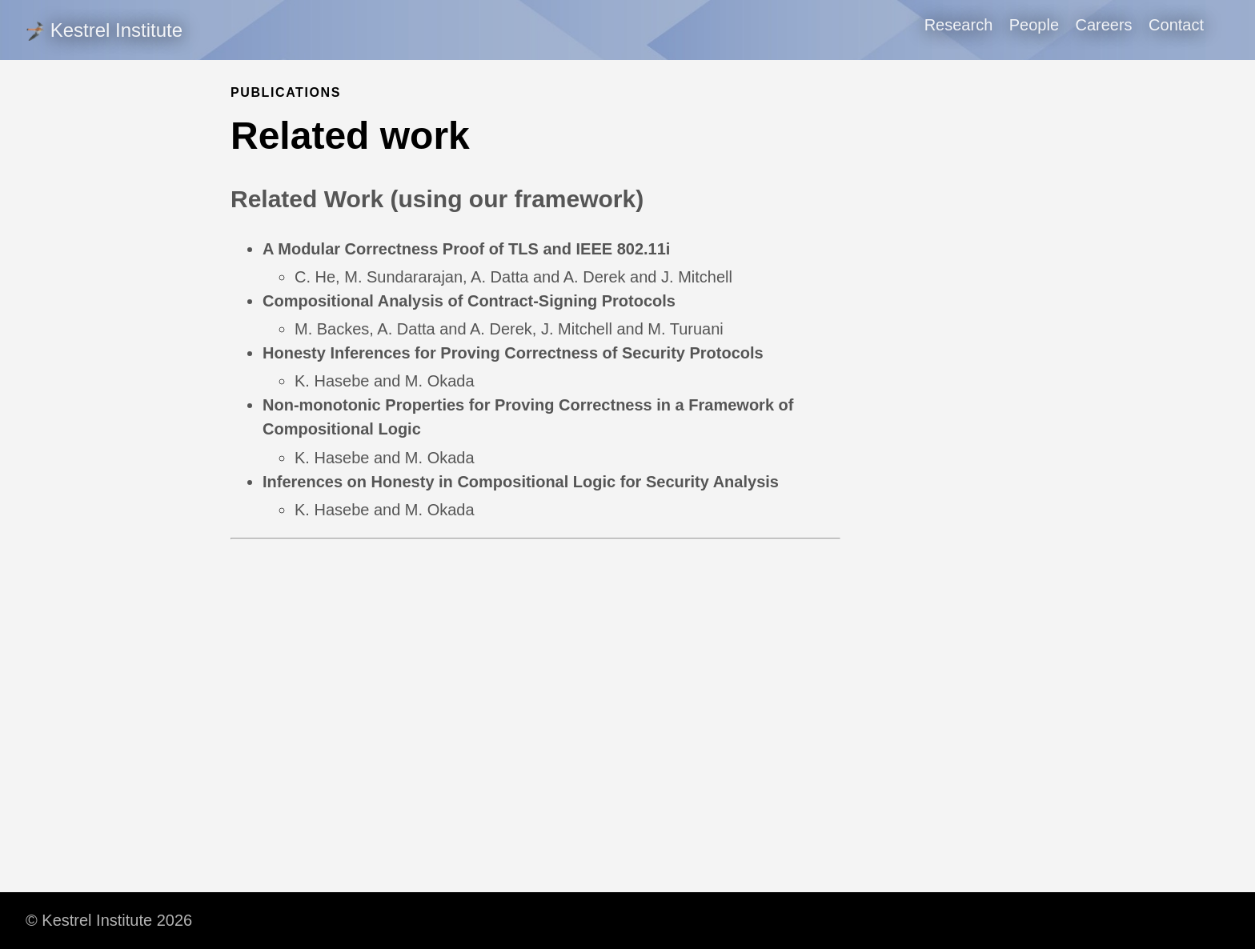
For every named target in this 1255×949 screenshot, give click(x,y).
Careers (1103, 25)
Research (958, 25)
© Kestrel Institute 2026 (109, 920)
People (1034, 25)
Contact (1176, 25)
